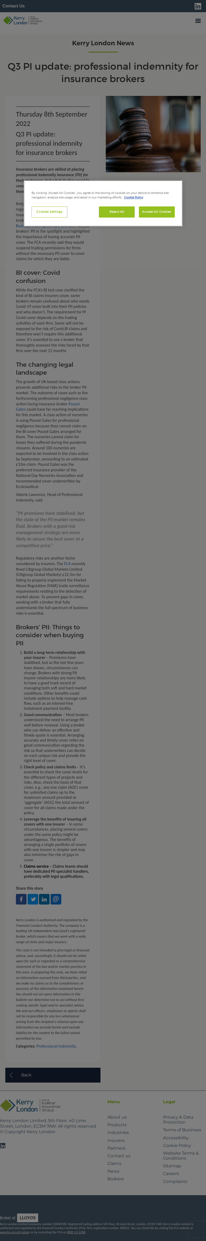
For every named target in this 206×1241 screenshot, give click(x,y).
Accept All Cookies (156, 212)
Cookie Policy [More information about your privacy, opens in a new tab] (133, 197)
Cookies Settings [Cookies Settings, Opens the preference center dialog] (49, 212)
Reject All (116, 212)
